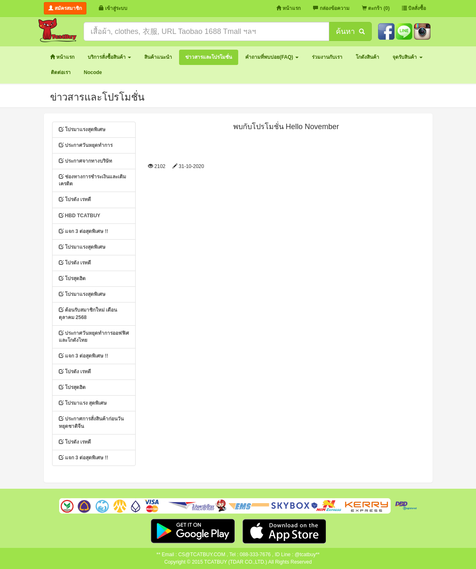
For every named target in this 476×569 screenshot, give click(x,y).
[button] (109, 57)
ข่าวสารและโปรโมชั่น (97, 97)
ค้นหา (350, 31)
